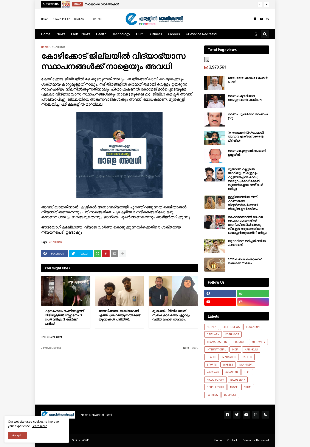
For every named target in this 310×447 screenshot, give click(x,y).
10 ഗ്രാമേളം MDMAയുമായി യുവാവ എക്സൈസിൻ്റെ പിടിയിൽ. (246, 137)
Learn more (39, 426)
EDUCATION (253, 327)
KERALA (211, 327)
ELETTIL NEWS (231, 327)
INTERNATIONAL (216, 350)
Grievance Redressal (256, 440)
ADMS (86, 440)
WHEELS (228, 365)
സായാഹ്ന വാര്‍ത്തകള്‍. (101, 4)
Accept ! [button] (17, 435)
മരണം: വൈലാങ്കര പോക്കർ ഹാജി (248, 80)
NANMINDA (246, 365)
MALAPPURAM (215, 380)
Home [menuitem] (45, 34)
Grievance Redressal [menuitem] (201, 34)
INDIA (235, 350)
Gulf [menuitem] (139, 34)
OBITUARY (213, 334)
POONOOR (239, 342)
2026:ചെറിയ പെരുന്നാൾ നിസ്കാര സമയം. (245, 261)
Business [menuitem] (155, 34)
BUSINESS (230, 395)
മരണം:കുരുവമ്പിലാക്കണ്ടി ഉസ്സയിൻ (247, 153)
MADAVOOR (229, 357)
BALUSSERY (237, 380)
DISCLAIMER (80, 19)
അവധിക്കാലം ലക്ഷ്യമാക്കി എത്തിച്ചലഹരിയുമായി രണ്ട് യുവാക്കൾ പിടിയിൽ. (119, 315)
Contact (232, 440)
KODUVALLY (258, 342)
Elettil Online (72, 440)
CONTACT (97, 19)
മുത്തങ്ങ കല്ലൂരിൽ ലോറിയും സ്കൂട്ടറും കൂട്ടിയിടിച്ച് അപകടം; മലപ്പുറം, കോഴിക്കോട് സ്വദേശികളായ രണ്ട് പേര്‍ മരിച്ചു (245, 179)
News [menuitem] (60, 34)
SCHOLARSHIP (215, 387)
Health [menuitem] (101, 34)
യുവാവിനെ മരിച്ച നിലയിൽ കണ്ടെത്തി (247, 243)
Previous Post (52, 348)
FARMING (212, 395)
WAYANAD (213, 372)
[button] (260, 4)
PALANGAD (231, 372)
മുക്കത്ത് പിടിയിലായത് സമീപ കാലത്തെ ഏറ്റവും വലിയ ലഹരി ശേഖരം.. (171, 315)
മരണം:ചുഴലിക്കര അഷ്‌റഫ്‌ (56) (248, 116)
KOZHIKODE (59, 46)
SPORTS (212, 365)
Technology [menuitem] (121, 34)
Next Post (189, 348)
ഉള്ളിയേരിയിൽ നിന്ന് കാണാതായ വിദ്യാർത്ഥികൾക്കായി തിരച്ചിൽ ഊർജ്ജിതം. (243, 203)
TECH (247, 372)
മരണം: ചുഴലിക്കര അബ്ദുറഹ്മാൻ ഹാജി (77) (245, 98)
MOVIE (234, 387)
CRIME (247, 387)
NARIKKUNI (251, 350)
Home (44, 19)
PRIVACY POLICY (61, 19)
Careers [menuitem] (174, 34)
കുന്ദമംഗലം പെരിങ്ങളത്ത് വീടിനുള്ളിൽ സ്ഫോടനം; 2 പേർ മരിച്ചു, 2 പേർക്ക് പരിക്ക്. (64, 317)
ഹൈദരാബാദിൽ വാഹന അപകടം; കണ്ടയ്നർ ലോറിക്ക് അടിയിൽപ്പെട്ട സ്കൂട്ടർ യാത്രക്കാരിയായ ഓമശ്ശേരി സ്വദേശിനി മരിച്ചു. (247, 225)
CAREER (247, 357)
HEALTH (211, 357)
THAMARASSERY (217, 342)
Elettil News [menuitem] (80, 34)
